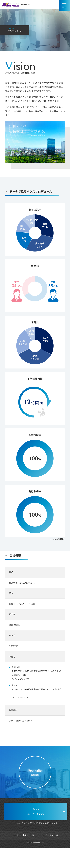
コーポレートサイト (21, 835)
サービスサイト (48, 835)
